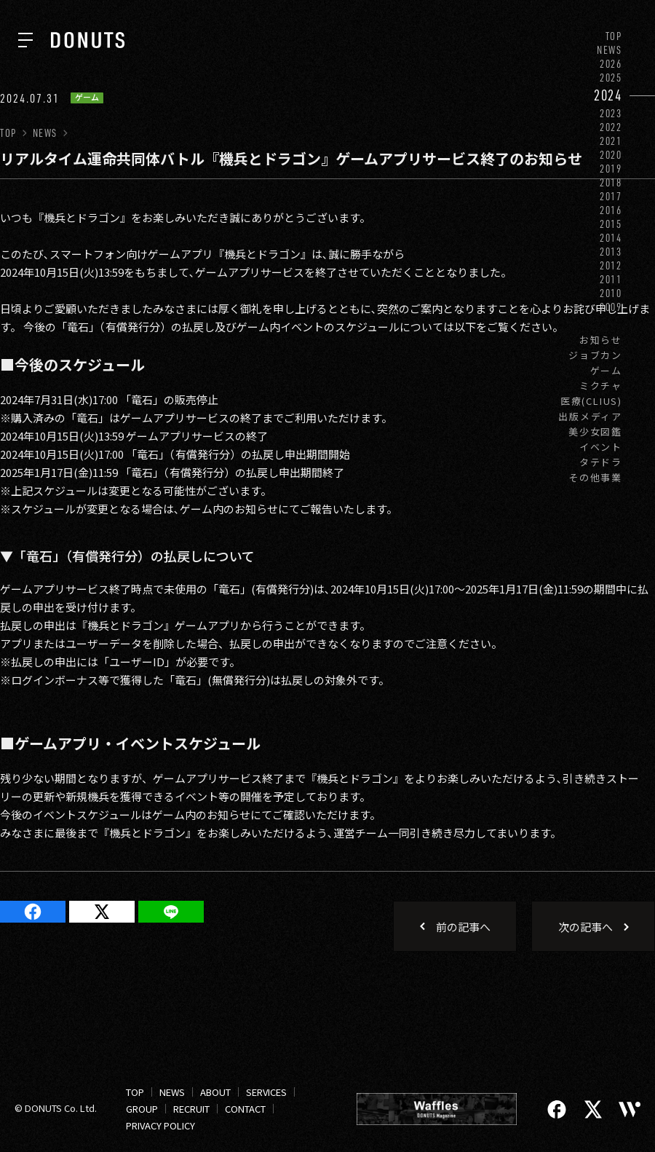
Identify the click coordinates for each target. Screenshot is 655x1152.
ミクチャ (600, 385)
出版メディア (590, 416)
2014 (611, 238)
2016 (611, 210)
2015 (611, 224)
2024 (608, 95)
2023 (611, 113)
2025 (611, 77)
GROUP (142, 1109)
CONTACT (245, 1109)
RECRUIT (191, 1109)
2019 (611, 168)
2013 (611, 252)
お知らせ (600, 340)
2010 (611, 293)
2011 (611, 279)
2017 (611, 196)
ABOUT (215, 1092)
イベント (600, 447)
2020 (611, 155)
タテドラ (600, 462)
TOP (614, 36)
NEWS (609, 50)
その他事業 (595, 477)
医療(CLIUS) (591, 401)
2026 (611, 64)
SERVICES (266, 1092)
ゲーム (606, 370)
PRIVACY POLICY (160, 1125)
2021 (611, 141)
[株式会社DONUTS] (87, 40)
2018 (611, 182)
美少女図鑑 (595, 431)
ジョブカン (595, 355)
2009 (611, 307)
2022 (611, 127)
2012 (611, 265)
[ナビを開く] (25, 40)
